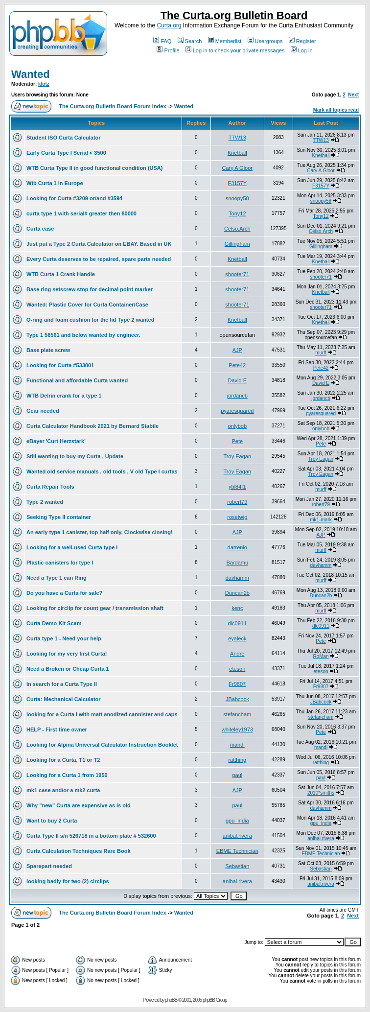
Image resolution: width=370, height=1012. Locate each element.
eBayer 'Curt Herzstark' (56, 441)
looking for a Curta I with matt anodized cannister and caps (102, 714)
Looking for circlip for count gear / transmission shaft (94, 608)
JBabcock (237, 699)
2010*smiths (320, 793)
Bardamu (237, 562)
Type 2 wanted (44, 502)
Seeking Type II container (58, 517)
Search (190, 41)
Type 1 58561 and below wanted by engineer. (83, 335)
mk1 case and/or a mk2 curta (63, 790)
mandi (237, 745)
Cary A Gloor (237, 168)
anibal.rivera (237, 836)
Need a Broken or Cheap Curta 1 (67, 669)
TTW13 (237, 138)
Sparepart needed (49, 866)
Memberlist (225, 41)
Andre (237, 654)
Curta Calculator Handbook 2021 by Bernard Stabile (92, 426)
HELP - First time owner (56, 729)
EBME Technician (237, 851)
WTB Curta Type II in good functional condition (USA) (94, 168)
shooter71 (237, 274)
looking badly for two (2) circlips (67, 881)
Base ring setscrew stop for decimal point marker (89, 289)
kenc (237, 608)
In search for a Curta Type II (61, 684)
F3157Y (237, 183)
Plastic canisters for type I (59, 562)
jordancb (237, 396)
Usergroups (265, 41)
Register (302, 41)
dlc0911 (237, 623)
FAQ (162, 41)
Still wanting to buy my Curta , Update (74, 456)
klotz (43, 84)
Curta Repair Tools (50, 487)
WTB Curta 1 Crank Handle (60, 274)
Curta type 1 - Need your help (63, 638)
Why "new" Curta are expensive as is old (78, 805)
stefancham (237, 714)
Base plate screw (48, 350)
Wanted (30, 74)
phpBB (171, 1000)
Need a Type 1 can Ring (56, 578)
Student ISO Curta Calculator (63, 138)
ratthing (237, 760)
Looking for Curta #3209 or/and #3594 (74, 198)
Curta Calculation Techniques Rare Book (78, 851)
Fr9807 (237, 684)
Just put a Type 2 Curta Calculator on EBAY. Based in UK (98, 244)
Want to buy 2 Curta (51, 821)
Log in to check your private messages (235, 50)
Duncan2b (237, 593)
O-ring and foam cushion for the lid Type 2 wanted (90, 320)
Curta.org (169, 25)
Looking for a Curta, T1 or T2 (63, 760)
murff (320, 352)
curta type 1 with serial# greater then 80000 (81, 213)
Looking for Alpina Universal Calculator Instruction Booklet (102, 745)
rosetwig (237, 517)
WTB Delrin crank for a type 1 (63, 396)
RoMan (320, 656)
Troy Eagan (237, 456)
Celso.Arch (237, 229)
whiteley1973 (237, 729)
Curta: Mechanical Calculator (63, 699)
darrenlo (237, 547)
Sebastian (237, 866)
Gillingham (237, 244)
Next (353, 94)
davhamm (321, 565)
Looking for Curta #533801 (60, 365)
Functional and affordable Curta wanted (77, 380)
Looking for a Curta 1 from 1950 (67, 775)
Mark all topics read (336, 110)
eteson (237, 669)
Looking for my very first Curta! (66, 654)
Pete (237, 441)
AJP (237, 350)
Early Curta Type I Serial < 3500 (66, 153)
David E (237, 380)
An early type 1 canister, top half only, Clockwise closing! (99, 532)
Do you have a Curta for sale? (64, 593)
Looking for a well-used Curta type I (71, 547)
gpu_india (237, 821)
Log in (302, 50)
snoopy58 (237, 198)
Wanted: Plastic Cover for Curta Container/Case (87, 304)
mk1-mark (320, 519)
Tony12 (237, 213)
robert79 (237, 502)
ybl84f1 (237, 487)
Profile (168, 50)
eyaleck (237, 638)
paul (237, 775)
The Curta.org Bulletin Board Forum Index (112, 106)
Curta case (40, 229)
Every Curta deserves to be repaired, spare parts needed (98, 259)
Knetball (237, 153)
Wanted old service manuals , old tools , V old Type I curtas (102, 471)
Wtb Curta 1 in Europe (54, 183)
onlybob (237, 426)
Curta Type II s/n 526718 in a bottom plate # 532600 (91, 836)
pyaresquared (237, 411)
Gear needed (42, 411)
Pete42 (237, 365)
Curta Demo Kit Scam (53, 623)
